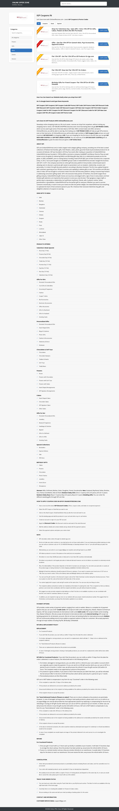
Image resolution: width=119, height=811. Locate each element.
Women (14, 59)
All (38, 23)
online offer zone (20, 3)
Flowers (14, 42)
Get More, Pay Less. (17, 4)
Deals (52, 23)
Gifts (13, 46)
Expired (59, 23)
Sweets (14, 54)
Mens (13, 50)
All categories (15, 37)
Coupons (45, 23)
